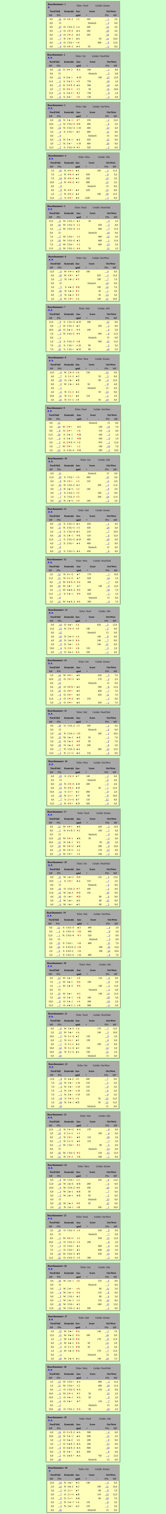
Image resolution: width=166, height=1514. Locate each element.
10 (107, 31)
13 (59, 27)
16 (59, 19)
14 (107, 34)
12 (107, 27)
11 (107, 38)
